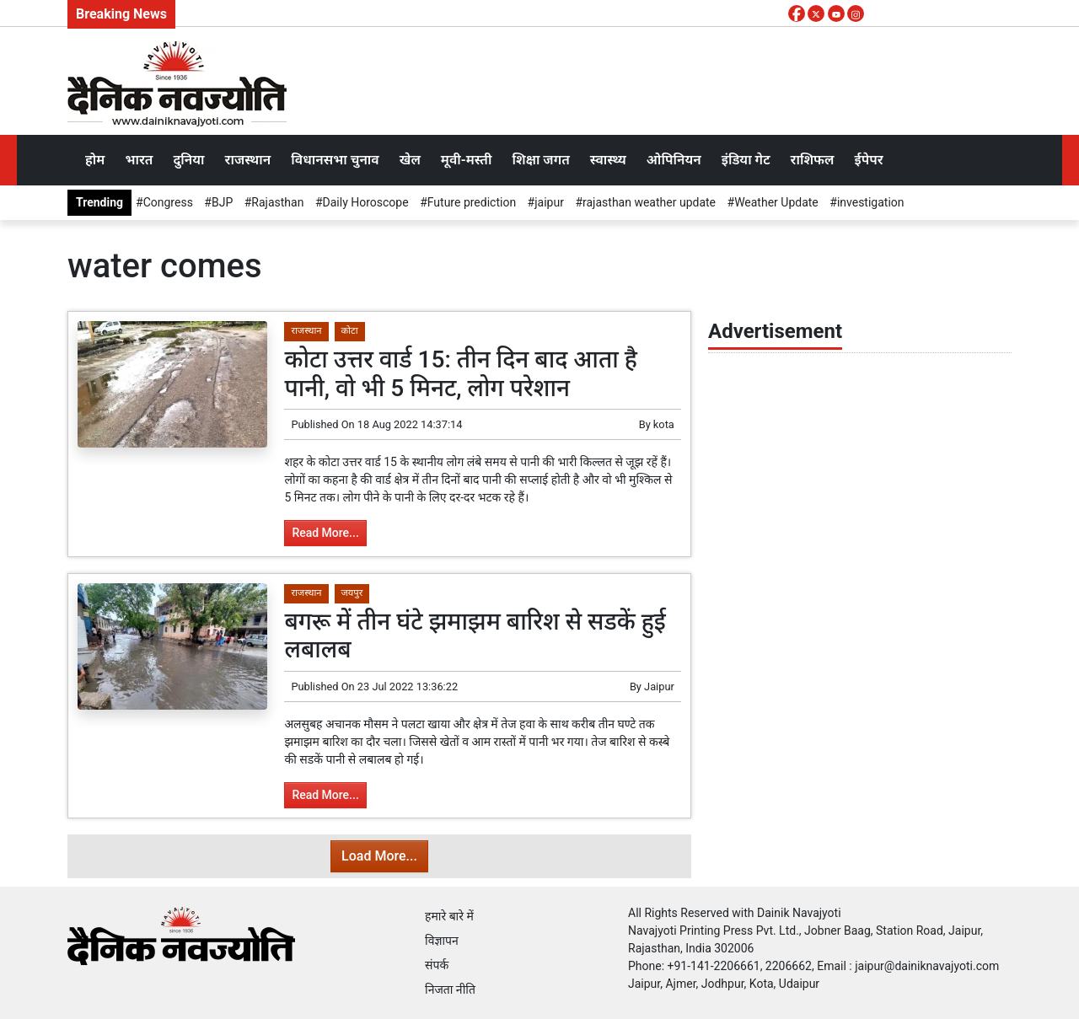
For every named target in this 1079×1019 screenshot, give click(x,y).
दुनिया (188, 160)
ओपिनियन (674, 160)
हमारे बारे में (449, 916)
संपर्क (436, 965)
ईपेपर (868, 160)
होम (95, 160)
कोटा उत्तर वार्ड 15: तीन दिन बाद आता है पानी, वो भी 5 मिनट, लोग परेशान (460, 374)
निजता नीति (450, 989)
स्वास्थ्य (608, 160)
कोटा (349, 330)
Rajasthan (277, 202)
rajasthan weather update (649, 202)
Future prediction (471, 202)
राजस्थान (248, 160)
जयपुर (352, 592)
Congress (168, 202)
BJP (222, 202)
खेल (410, 160)
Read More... (325, 532)
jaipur (549, 202)
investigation (871, 202)
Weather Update (776, 202)
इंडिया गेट (746, 160)
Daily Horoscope (366, 202)
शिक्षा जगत (540, 160)
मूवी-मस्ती (466, 160)
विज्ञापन (442, 940)
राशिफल (813, 160)
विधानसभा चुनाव (334, 160)
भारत (139, 160)
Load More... (379, 856)
